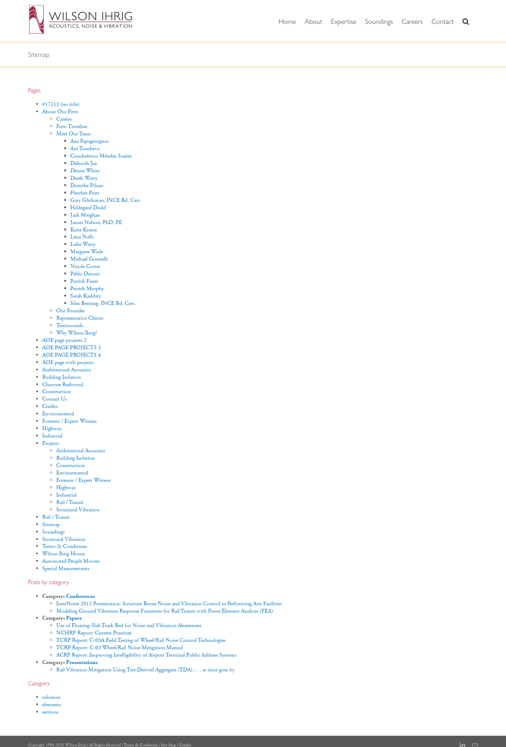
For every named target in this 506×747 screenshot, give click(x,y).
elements (51, 704)
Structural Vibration (77, 509)
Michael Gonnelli (89, 259)
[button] (465, 21)
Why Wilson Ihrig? (76, 333)
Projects (50, 443)
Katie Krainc (83, 230)
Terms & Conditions (64, 546)
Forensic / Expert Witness (69, 421)
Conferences (80, 596)
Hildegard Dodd (88, 207)
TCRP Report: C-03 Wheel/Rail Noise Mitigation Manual (119, 647)
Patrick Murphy (87, 288)
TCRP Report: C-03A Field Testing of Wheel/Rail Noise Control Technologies (141, 640)
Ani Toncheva (84, 148)
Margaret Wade (86, 251)
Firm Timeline (71, 126)
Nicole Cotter (85, 266)
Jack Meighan (85, 215)
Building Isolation (61, 377)
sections (50, 712)
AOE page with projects (67, 362)
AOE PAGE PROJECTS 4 (71, 355)
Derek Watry (84, 178)
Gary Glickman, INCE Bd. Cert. (105, 200)
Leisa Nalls (81, 237)
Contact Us (54, 399)
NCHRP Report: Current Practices (93, 633)
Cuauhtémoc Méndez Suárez (101, 156)
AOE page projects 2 (64, 340)
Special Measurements (65, 568)
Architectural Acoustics (66, 370)
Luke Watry (83, 244)
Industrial (52, 436)
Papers (74, 618)
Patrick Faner (84, 281)
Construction (56, 391)
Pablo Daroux (85, 273)
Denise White (84, 170)
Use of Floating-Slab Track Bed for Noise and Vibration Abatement (128, 625)
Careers (64, 119)
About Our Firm (60, 111)
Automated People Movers (70, 561)
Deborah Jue (83, 163)
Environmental (58, 413)
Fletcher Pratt (84, 193)
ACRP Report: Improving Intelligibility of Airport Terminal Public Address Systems (146, 655)
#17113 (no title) (60, 104)
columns (51, 697)
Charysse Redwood (62, 384)
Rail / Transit (70, 502)
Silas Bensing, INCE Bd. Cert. (103, 303)
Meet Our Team (73, 134)
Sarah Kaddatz (85, 296)
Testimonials (69, 325)
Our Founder (70, 310)
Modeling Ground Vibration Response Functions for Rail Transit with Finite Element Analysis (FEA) (164, 611)
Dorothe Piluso (86, 185)
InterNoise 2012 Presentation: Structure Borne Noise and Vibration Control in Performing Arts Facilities (168, 603)
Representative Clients (79, 318)
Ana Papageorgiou (89, 141)
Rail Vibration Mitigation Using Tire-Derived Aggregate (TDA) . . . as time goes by (145, 669)
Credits (50, 406)
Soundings (53, 532)
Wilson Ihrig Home (63, 553)
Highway (52, 428)
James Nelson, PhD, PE (96, 222)
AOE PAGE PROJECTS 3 (71, 347)
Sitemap (51, 524)
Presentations (82, 662)
